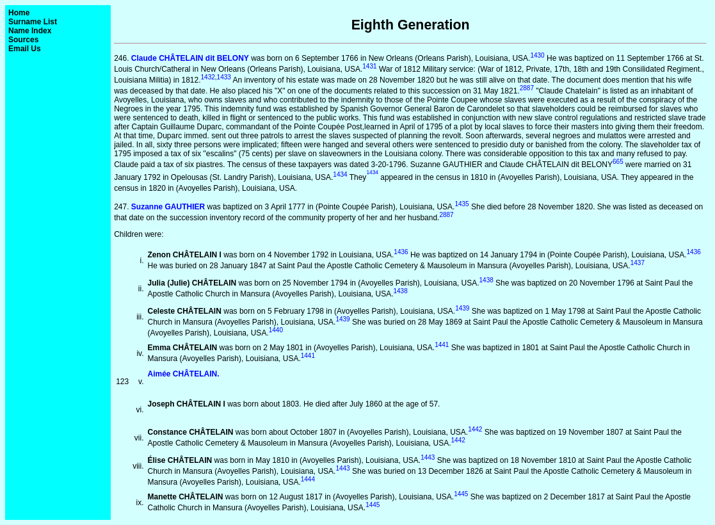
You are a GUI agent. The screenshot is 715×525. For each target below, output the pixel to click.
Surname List (32, 21)
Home (18, 12)
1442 (475, 429)
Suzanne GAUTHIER (168, 206)
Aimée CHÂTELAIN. (184, 373)
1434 (340, 174)
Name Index (29, 30)
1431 (369, 66)
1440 (276, 330)
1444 (308, 479)
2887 (527, 88)
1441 (442, 344)
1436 (401, 251)
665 (618, 161)
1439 (462, 308)
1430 (537, 55)
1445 (461, 493)
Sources (23, 39)
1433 (224, 77)
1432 (208, 77)
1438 (486, 280)
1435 (461, 203)
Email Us (24, 48)
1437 (638, 262)
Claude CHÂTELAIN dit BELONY (190, 58)
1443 (428, 457)
